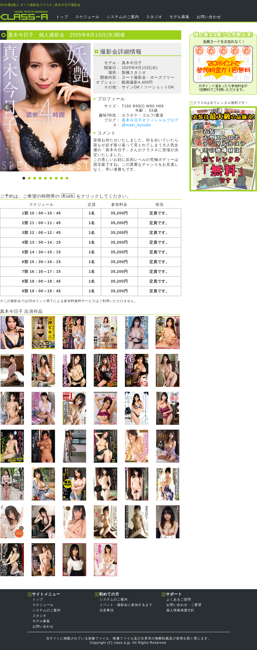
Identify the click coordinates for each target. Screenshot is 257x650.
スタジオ (154, 17)
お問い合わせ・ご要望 (184, 605)
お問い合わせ (209, 17)
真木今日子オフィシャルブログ (150, 120)
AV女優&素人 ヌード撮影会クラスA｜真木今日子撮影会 (40, 5)
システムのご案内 (123, 17)
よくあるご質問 (178, 599)
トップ (62, 17)
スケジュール (87, 17)
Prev (7, 107)
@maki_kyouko (136, 125)
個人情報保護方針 (180, 610)
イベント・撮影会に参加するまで (126, 605)
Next (83, 107)
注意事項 (107, 610)
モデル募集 (179, 17)
